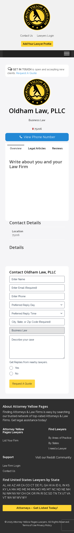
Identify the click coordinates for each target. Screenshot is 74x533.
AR (18, 485)
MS (43, 489)
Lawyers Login (45, 35)
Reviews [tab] (57, 148)
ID (56, 485)
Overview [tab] (16, 148)
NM (8, 493)
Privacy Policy (44, 525)
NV (13, 493)
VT (5, 497)
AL (4, 485)
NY (18, 493)
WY (24, 497)
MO (38, 489)
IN (63, 485)
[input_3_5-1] (37, 304)
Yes (17, 367)
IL (60, 485)
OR (33, 493)
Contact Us (26, 35)
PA (38, 493)
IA (53, 485)
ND (58, 489)
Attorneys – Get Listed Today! (37, 508)
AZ (13, 485)
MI (28, 489)
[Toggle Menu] (67, 55)
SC (45, 493)
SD (50, 493)
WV (18, 497)
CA (22, 485)
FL (41, 485)
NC (53, 489)
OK (28, 493)
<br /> (37, 212)
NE (63, 489)
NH (67, 489)
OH (23, 493)
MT (48, 489)
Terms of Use (29, 525)
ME (23, 489)
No (16, 373)
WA (9, 497)
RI (41, 493)
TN (54, 493)
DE (36, 485)
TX (59, 493)
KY (4, 489)
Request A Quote (26, 73)
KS (67, 485)
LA (8, 489)
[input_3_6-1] (37, 313)
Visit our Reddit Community (53, 457)
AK (8, 485)
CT (32, 485)
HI (50, 485)
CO (27, 485)
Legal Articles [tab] (37, 148)
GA (45, 485)
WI (14, 497)
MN (32, 489)
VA (68, 493)
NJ (4, 493)
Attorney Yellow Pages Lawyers (30, 521)
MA (13, 489)
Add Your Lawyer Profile (37, 43)
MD (18, 489)
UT (63, 493)
